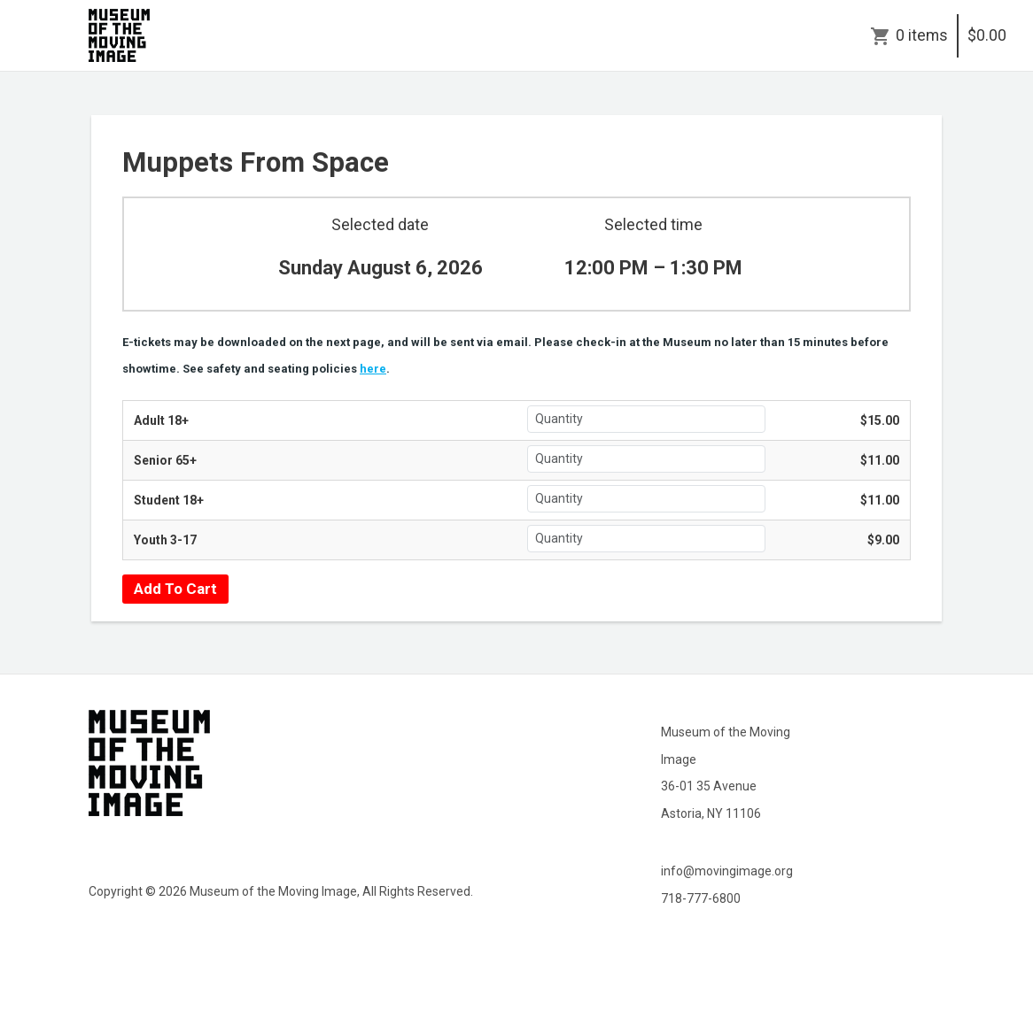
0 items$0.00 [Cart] (951, 35)
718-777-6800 (701, 898)
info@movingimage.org (727, 871)
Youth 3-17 (165, 540)
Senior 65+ (165, 460)
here (373, 368)
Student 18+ (169, 500)
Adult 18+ (161, 420)
